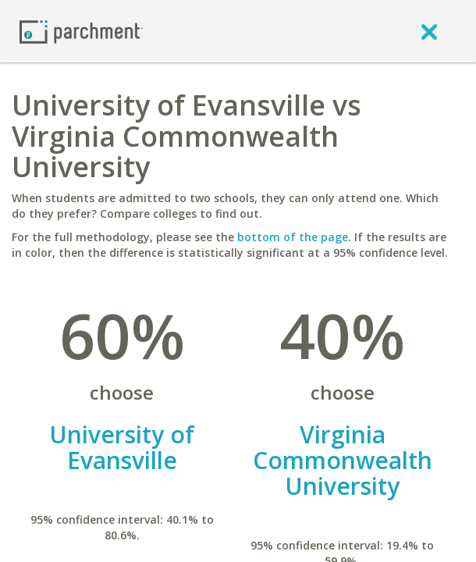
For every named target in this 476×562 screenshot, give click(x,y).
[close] (429, 31)
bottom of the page (292, 236)
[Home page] (81, 30)
